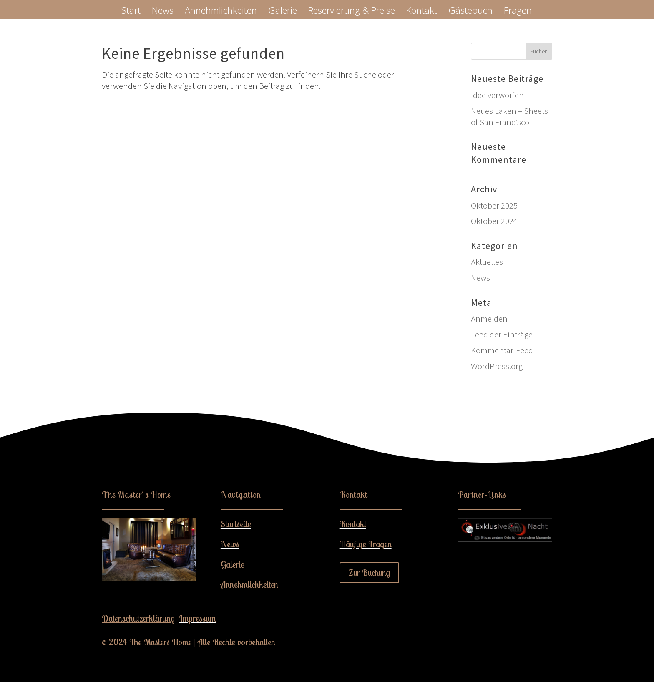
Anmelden (489, 318)
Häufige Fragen (366, 544)
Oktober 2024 (494, 220)
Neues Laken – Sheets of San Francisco (509, 116)
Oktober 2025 (494, 205)
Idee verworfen (497, 95)
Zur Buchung (369, 572)
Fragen (518, 11)
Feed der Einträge (502, 334)
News (163, 11)
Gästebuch (470, 11)
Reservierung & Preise (351, 11)
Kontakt (421, 11)
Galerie (282, 11)
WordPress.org (497, 366)
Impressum (197, 618)
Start (131, 11)
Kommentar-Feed (502, 350)
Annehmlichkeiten (221, 11)
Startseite (236, 523)
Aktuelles (487, 261)
